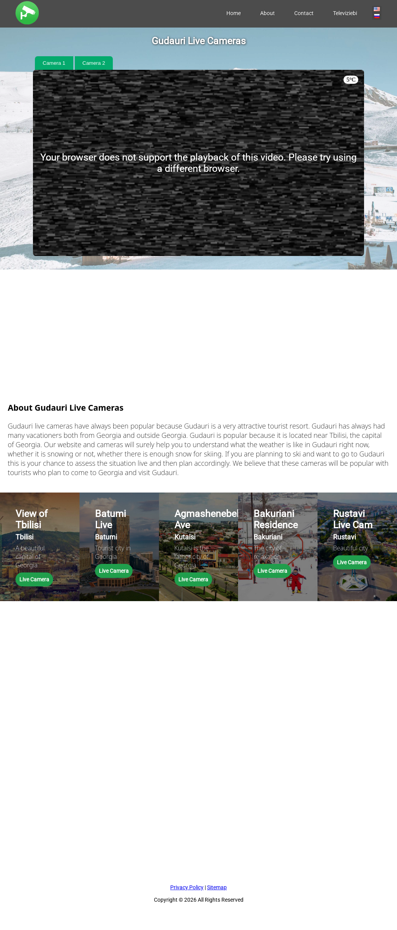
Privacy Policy (187, 887)
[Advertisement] (198, 324)
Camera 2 (94, 63)
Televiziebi (345, 13)
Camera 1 (54, 63)
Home (233, 13)
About (267, 13)
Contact (304, 13)
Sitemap (217, 887)
